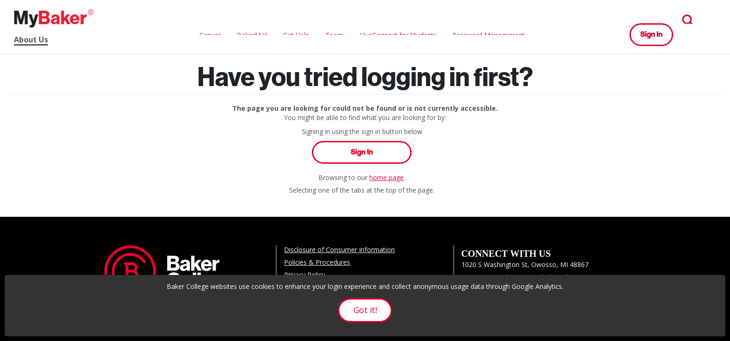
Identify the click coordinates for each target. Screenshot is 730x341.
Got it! (365, 309)
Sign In (651, 34)
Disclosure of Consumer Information (339, 249)
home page (386, 177)
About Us (31, 40)
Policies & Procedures (317, 262)
